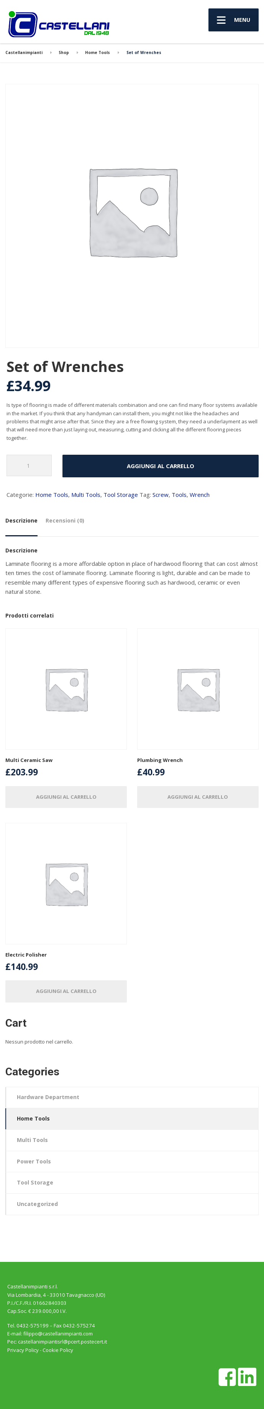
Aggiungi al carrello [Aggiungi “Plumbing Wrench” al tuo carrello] (197, 796)
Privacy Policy (23, 1350)
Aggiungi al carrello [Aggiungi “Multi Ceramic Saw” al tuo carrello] (66, 796)
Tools (179, 494)
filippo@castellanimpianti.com (58, 1333)
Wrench (200, 494)
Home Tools (51, 494)
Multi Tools (85, 494)
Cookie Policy (58, 1350)
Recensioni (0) (65, 520)
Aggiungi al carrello (160, 466)
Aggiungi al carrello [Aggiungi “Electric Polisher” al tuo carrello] (66, 991)
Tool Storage (120, 494)
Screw (160, 494)
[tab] (23, 523)
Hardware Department (48, 1097)
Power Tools (34, 1161)
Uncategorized (37, 1203)
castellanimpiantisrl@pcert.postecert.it (62, 1341)
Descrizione (21, 520)
